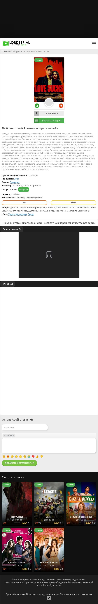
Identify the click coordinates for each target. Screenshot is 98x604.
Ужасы (11, 214)
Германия (14, 182)
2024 (16, 178)
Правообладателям (15, 594)
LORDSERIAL (7, 51)
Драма (31, 214)
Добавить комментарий (19, 463)
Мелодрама (21, 214)
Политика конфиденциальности (43, 594)
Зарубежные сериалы (24, 51)
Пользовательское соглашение (76, 594)
